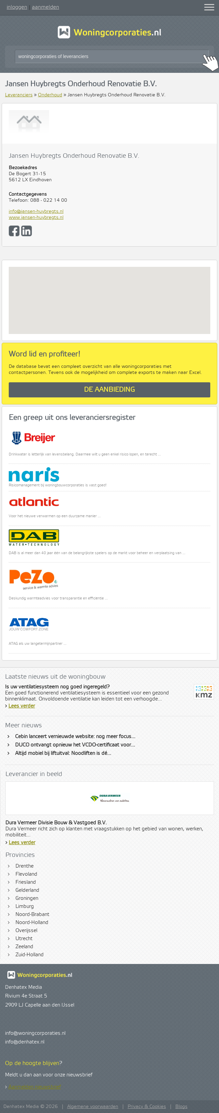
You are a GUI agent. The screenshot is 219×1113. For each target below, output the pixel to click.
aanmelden (45, 7)
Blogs (181, 1107)
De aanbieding (109, 390)
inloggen (17, 7)
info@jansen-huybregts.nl (36, 211)
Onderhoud (50, 95)
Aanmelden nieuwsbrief (34, 1087)
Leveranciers (19, 95)
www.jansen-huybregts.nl (36, 217)
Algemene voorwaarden (92, 1107)
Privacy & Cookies (147, 1107)
